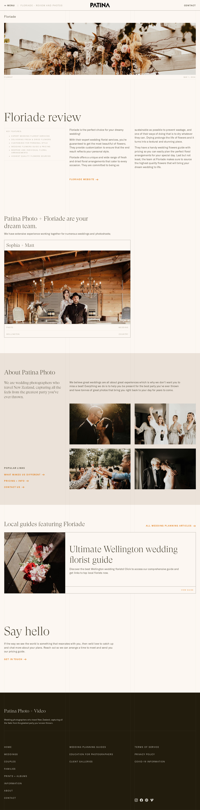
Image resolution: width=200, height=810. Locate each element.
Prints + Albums (15, 776)
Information (13, 783)
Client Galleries (81, 761)
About (8, 790)
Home (8, 747)
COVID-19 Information (150, 761)
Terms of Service (147, 747)
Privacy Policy (145, 754)
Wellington (13, 334)
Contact (190, 5)
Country (123, 334)
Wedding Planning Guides (87, 747)
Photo (9, 327)
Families (10, 769)
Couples (10, 761)
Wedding (123, 327)
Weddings (11, 754)
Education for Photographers (91, 754)
